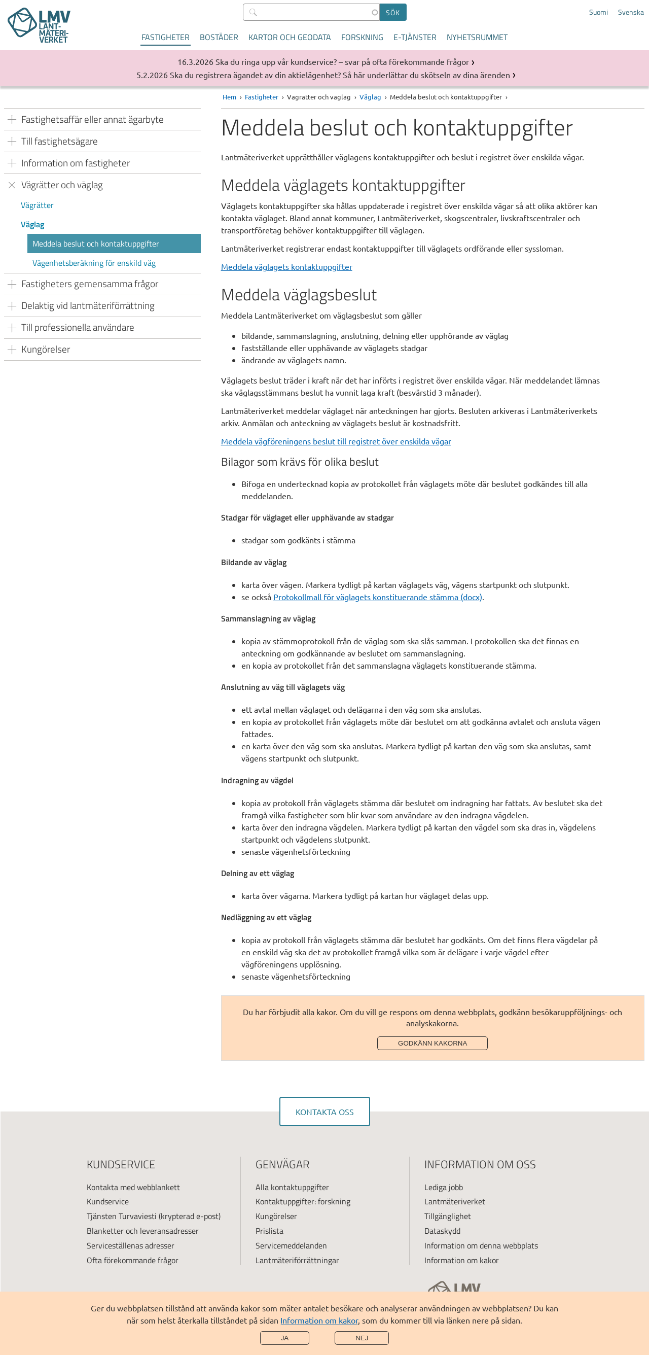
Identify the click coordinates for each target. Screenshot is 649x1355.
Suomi (598, 12)
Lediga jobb (443, 1187)
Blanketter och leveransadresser (143, 1231)
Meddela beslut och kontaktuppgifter (95, 243)
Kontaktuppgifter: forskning (303, 1201)
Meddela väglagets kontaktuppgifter (286, 266)
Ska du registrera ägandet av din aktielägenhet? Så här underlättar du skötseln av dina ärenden (340, 75)
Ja (285, 1338)
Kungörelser (276, 1216)
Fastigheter (165, 37)
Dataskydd (442, 1231)
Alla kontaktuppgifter (292, 1187)
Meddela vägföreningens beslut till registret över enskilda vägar (336, 441)
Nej (361, 1338)
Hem (229, 96)
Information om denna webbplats (481, 1245)
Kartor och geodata (289, 37)
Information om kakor (319, 1320)
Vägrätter (37, 205)
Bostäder (219, 37)
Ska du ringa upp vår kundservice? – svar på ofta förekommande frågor (342, 61)
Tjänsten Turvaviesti (122, 1216)
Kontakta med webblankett (133, 1187)
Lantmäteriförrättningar (297, 1260)
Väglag (32, 224)
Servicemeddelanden (291, 1245)
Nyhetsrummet (477, 37)
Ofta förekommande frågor (132, 1260)
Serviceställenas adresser (130, 1245)
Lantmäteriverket (454, 1201)
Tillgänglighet (447, 1216)
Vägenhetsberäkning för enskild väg (94, 263)
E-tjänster (415, 37)
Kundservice (108, 1201)
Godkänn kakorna (432, 1043)
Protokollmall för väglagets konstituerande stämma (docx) (377, 597)
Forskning (362, 37)
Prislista (269, 1231)
